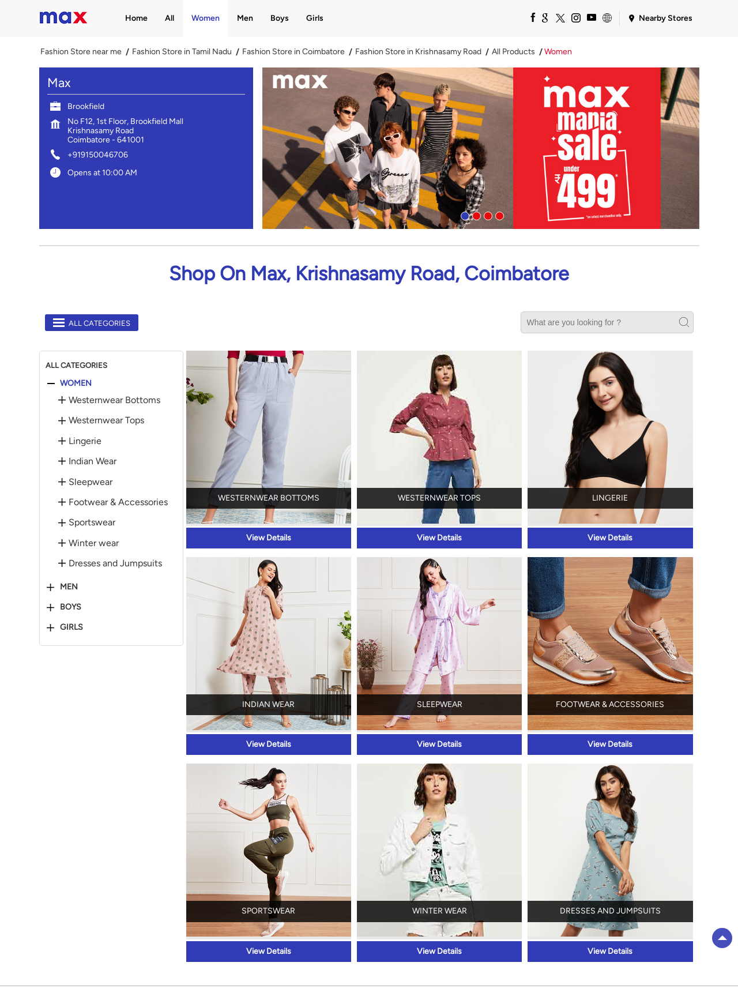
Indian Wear (92, 461)
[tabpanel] (480, 148)
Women (76, 383)
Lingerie (85, 441)
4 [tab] (498, 214)
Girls (71, 627)
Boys (70, 607)
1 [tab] (463, 214)
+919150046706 (97, 155)
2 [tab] (475, 214)
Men (69, 587)
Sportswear (92, 522)
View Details (268, 538)
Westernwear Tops (106, 420)
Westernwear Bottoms (114, 400)
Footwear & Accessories (118, 502)
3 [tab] (487, 214)
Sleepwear (90, 482)
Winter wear (94, 543)
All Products (513, 52)
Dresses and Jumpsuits (115, 563)
